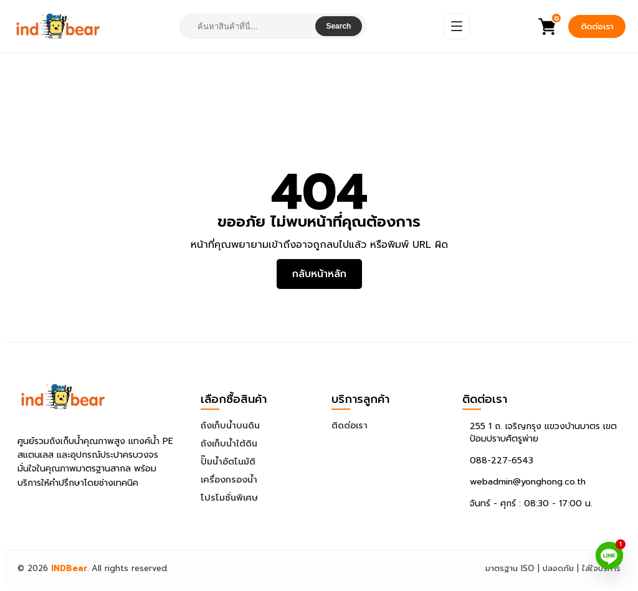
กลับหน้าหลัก (319, 274)
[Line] (609, 555)
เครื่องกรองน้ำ (229, 479)
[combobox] (248, 26)
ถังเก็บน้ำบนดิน (230, 425)
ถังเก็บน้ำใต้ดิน (229, 443)
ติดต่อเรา (597, 26)
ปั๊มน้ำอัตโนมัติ (228, 461)
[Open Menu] (457, 26)
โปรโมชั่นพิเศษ (229, 497)
